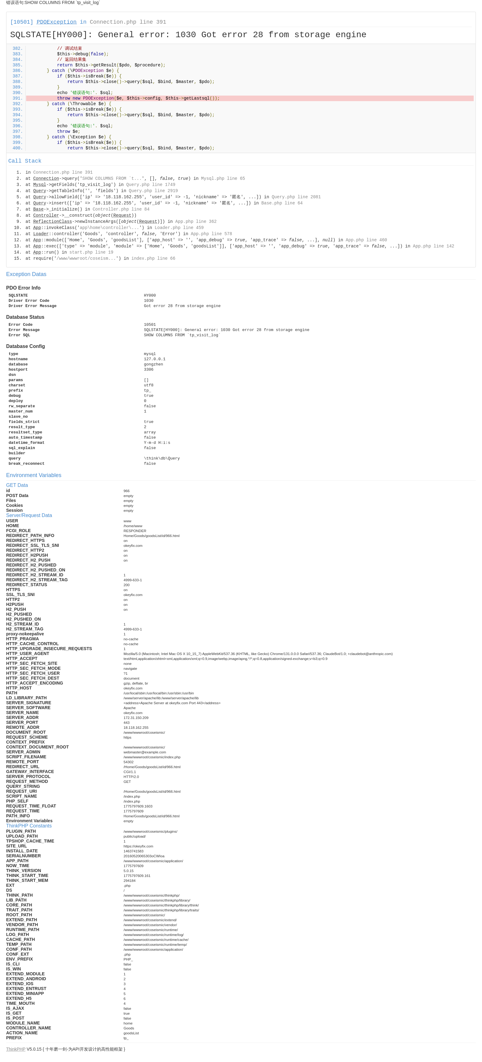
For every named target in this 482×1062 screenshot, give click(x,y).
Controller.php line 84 (121, 209)
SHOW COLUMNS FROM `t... (112, 178)
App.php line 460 (366, 240)
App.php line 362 (195, 221)
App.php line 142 (433, 246)
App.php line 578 (211, 233)
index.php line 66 (153, 258)
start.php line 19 (91, 252)
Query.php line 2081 (296, 197)
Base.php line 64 (281, 203)
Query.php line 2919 (153, 190)
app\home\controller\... (109, 227)
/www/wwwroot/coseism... (86, 258)
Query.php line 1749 (151, 184)
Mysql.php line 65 (223, 178)
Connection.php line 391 (128, 22)
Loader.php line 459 (179, 227)
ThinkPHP (16, 1049)
